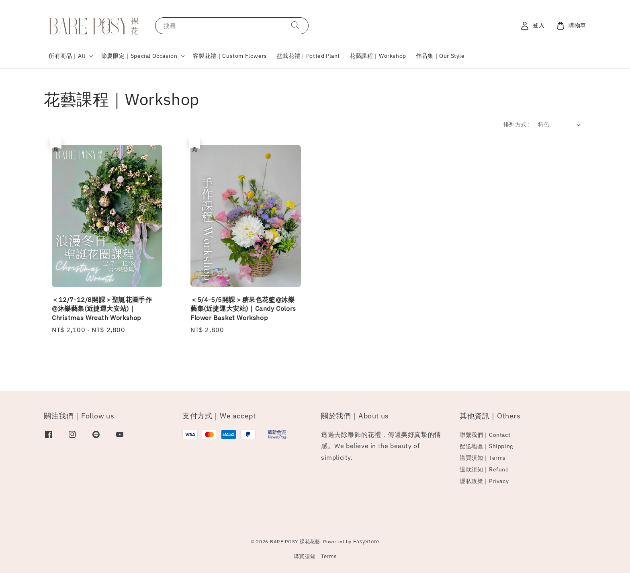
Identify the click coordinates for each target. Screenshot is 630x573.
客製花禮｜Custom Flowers (230, 55)
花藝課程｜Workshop (378, 55)
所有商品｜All (67, 55)
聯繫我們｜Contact (485, 434)
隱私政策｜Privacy (484, 481)
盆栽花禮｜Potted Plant (308, 55)
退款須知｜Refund (484, 469)
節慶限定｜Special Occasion (139, 55)
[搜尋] (295, 25)
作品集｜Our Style (440, 55)
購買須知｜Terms (483, 457)
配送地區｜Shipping (486, 446)
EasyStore (366, 541)
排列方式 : (516, 124)
